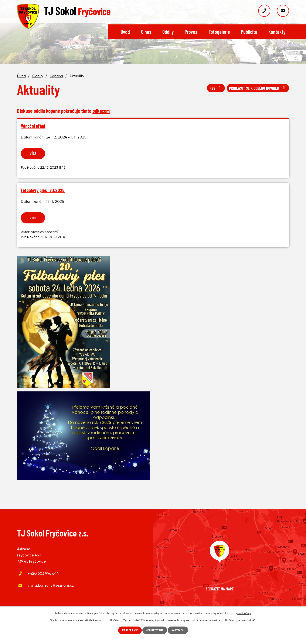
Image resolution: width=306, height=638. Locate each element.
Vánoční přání (33, 126)
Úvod (125, 32)
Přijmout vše (129, 630)
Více (33, 153)
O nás (146, 32)
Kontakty (276, 32)
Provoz (191, 32)
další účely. (244, 613)
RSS (213, 89)
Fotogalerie (219, 32)
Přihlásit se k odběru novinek (256, 89)
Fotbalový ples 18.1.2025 (43, 190)
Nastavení (178, 630)
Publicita (249, 32)
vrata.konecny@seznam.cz (51, 585)
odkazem (101, 110)
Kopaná (56, 75)
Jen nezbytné (155, 630)
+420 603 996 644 (43, 574)
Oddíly (168, 32)
